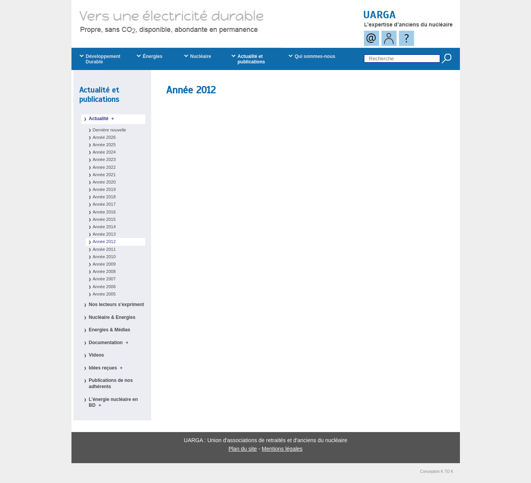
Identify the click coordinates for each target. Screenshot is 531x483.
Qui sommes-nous (315, 56)
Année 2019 (104, 189)
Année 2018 (104, 196)
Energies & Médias (110, 329)
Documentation (110, 342)
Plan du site (242, 449)
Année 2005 (104, 294)
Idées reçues (107, 368)
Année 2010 (104, 256)
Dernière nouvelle (109, 130)
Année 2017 (104, 204)
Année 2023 (104, 159)
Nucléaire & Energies (112, 317)
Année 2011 (104, 249)
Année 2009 (104, 264)
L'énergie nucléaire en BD (113, 402)
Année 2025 (104, 144)
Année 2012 (104, 241)
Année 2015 (104, 219)
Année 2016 (104, 212)
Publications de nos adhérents (111, 383)
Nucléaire (200, 56)
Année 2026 (104, 137)
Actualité (103, 118)
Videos (96, 355)
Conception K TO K (437, 471)
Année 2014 (104, 226)
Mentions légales (282, 449)
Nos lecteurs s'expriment (116, 304)
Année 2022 (104, 167)
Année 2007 (104, 278)
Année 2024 (104, 152)
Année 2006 (104, 286)
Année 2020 (104, 182)
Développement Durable (103, 59)
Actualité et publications (99, 94)
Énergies (153, 56)
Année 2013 (104, 234)
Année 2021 (104, 174)
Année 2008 (104, 271)
